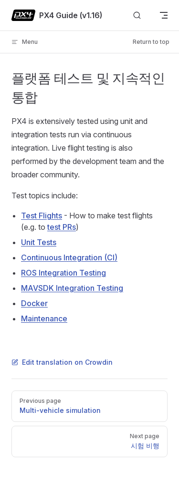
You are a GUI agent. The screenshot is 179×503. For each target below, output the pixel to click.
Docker (34, 303)
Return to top (151, 41)
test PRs (61, 227)
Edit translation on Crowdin (62, 362)
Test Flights (41, 215)
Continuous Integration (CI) (69, 257)
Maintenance (44, 318)
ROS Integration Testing (63, 272)
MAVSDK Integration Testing (72, 288)
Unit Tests (38, 242)
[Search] (137, 15)
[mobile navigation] (163, 15)
